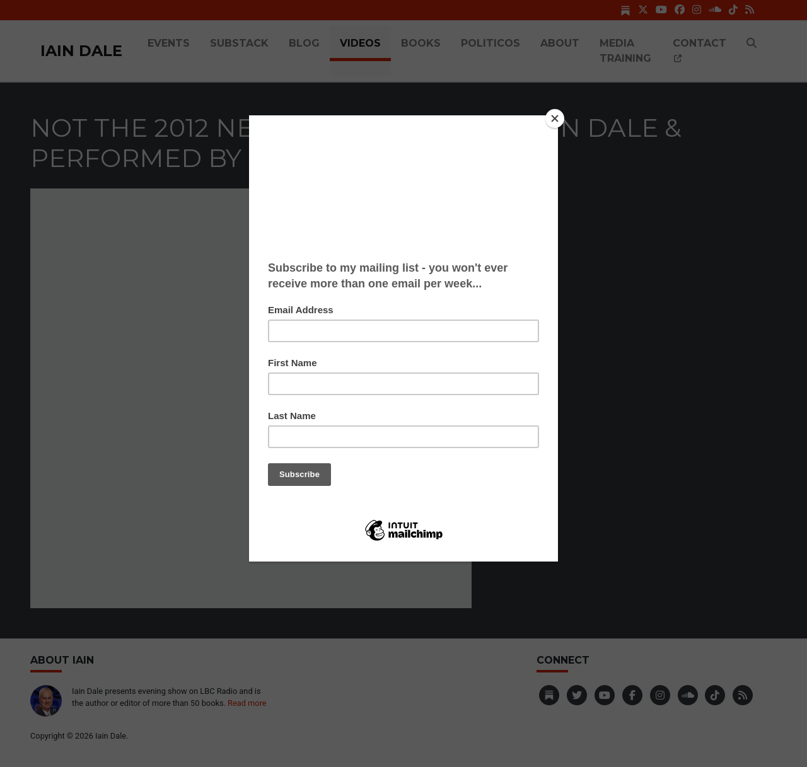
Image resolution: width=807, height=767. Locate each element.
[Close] (554, 118)
